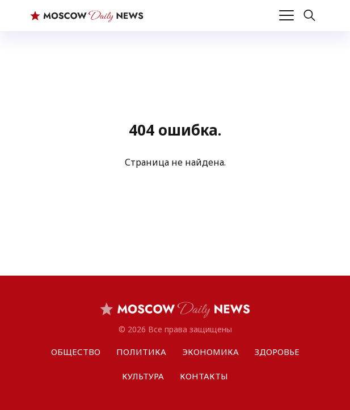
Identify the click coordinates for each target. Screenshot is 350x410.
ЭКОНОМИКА (210, 351)
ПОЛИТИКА (141, 351)
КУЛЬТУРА (143, 376)
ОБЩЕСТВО (75, 351)
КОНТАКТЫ (204, 376)
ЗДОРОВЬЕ (277, 351)
